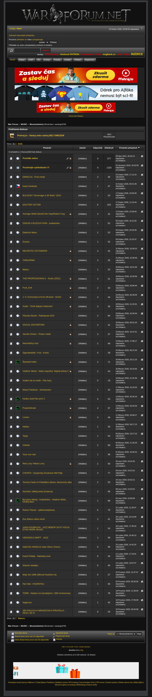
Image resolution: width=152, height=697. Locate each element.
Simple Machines (84, 647)
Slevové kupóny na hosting (65, 685)
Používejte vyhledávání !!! (36, 167)
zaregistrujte (37, 39)
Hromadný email (14, 682)
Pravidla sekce (30, 158)
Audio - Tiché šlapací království (38, 306)
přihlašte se (22, 39)
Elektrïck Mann (30, 232)
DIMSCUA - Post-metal (34, 177)
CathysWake (29, 260)
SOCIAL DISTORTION (34, 324)
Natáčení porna (61, 682)
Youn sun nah (29, 454)
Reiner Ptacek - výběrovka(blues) (39, 510)
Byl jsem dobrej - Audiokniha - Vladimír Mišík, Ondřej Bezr (44, 500)
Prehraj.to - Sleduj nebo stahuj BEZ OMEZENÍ (40, 135)
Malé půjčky (138, 682)
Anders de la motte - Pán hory (37, 380)
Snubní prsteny (111, 682)
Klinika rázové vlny (126, 682)
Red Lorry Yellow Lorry (34, 463)
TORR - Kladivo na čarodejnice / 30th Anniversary (47, 593)
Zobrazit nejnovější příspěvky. (22, 35)
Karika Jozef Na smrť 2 (34, 398)
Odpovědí (97, 148)
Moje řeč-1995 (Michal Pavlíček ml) (40, 574)
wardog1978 (60, 124)
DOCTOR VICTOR (32, 204)
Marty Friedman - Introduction (37, 389)
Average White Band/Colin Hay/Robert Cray (44, 214)
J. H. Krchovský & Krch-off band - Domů (42, 297)
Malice (26, 269)
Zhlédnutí (109, 148)
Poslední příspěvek (129, 148)
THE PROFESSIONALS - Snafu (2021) (42, 278)
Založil (82, 148)
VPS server (100, 682)
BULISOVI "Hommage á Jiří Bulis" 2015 (42, 195)
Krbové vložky (92, 685)
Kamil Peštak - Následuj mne (37, 556)
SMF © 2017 (74, 647)
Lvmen (26, 417)
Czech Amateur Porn (87, 682)
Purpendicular (29, 408)
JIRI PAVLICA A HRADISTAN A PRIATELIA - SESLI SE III (44, 611)
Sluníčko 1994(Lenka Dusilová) (38, 491)
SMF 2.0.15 (65, 647)
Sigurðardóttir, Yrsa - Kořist (36, 352)
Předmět (47, 148)
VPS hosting (73, 682)
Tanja (25, 436)
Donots (26, 241)
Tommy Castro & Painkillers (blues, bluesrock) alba (47, 482)
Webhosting (80, 685)
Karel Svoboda (30, 186)
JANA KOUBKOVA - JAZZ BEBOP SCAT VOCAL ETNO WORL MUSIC (46, 528)
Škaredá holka (30, 362)
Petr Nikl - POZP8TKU (33, 584)
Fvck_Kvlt (27, 287)
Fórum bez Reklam (76, 116)
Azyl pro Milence (28, 682)
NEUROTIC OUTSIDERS (35, 251)
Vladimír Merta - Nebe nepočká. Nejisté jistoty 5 (46, 371)
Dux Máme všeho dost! (34, 519)
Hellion (26, 426)
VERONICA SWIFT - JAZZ (35, 537)
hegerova (27, 602)
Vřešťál (26, 445)
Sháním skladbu (30, 565)
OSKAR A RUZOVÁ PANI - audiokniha (41, 223)
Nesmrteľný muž (30, 343)
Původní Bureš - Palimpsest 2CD (38, 315)
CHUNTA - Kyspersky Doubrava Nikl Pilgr (43, 473)
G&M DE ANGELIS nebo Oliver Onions (41, 547)
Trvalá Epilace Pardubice (44, 682)
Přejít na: (111, 634)
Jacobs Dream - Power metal (37, 334)
